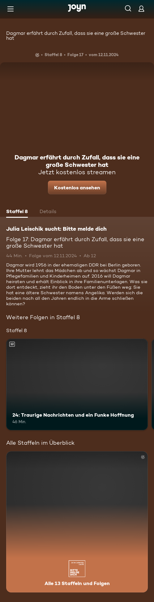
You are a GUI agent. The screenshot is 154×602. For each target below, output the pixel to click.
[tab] (17, 212)
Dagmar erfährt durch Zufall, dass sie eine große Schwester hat (75, 35)
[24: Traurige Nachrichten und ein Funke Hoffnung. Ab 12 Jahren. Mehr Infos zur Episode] (77, 385)
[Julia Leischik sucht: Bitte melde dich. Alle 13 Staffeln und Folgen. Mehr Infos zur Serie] (77, 521)
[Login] (141, 8)
